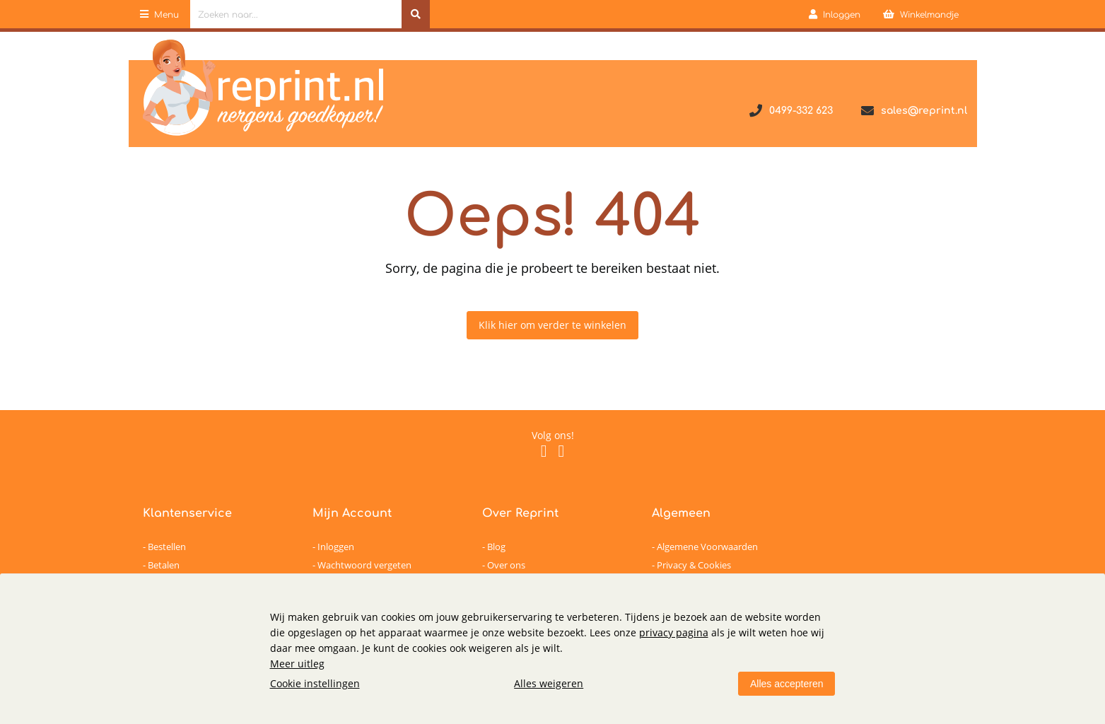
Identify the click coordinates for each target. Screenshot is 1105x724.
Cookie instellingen (315, 683)
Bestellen (167, 546)
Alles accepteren (787, 683)
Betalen (164, 565)
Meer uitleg (297, 663)
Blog (496, 546)
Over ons (506, 565)
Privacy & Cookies (694, 565)
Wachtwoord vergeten (364, 565)
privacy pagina (673, 632)
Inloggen (335, 546)
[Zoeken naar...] (416, 14)
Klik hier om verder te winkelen (552, 325)
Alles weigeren (548, 683)
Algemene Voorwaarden (707, 546)
